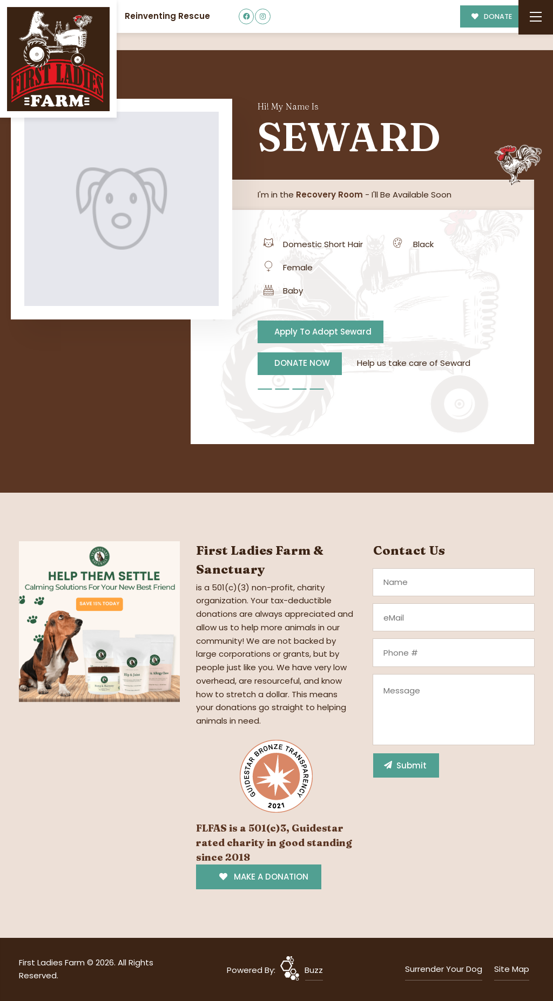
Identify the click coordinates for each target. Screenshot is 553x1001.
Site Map (511, 969)
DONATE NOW (302, 363)
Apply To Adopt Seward (323, 331)
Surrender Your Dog (443, 969)
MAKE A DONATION (263, 876)
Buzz (314, 970)
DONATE (491, 16)
